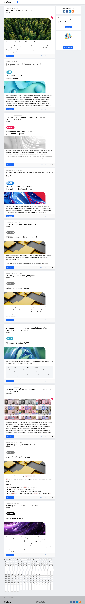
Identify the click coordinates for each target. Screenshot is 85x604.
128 (6, 574)
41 (13, 563)
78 (10, 567)
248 (30, 589)
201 (33, 582)
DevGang (7, 2)
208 (6, 584)
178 (12, 580)
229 (21, 587)
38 (5, 563)
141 (45, 574)
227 (15, 587)
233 (33, 587)
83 (23, 567)
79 (13, 567)
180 (18, 580)
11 (33, 559)
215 (27, 584)
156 (42, 576)
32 (39, 561)
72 (44, 565)
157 (45, 576)
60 (13, 565)
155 (39, 576)
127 (51, 572)
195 (15, 582)
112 (6, 572)
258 (12, 591)
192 (6, 582)
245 (21, 589)
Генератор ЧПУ (7, 597)
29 (31, 561)
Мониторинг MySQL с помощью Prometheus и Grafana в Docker (29, 174)
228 (18, 587)
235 (39, 587)
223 (51, 584)
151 (27, 576)
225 (9, 587)
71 (41, 565)
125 (45, 572)
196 (18, 582)
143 (51, 574)
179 (15, 580)
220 (42, 584)
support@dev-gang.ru (40, 602)
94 (52, 567)
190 (48, 580)
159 (51, 576)
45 (23, 563)
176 (6, 580)
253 (45, 589)
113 (9, 572)
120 (30, 572)
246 (24, 589)
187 (39, 580)
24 (18, 561)
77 (8, 567)
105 (34, 570)
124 (42, 572)
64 (23, 565)
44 (21, 563)
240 (6, 589)
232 (30, 587)
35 (47, 561)
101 (22, 570)
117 (21, 572)
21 (10, 561)
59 (10, 565)
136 (30, 574)
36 (49, 561)
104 (31, 570)
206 (48, 582)
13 (38, 559)
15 (43, 559)
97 (10, 570)
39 (8, 563)
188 (42, 580)
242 (12, 589)
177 (9, 580)
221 (45, 584)
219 (39, 584)
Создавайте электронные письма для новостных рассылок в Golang (26, 118)
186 (36, 580)
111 (52, 570)
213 (21, 584)
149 (21, 576)
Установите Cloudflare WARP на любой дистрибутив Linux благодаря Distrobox (27, 329)
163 (15, 578)
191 (51, 580)
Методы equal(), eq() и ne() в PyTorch (21, 224)
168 (30, 578)
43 (18, 563)
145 (9, 576)
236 (42, 587)
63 (21, 565)
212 (18, 584)
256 (6, 591)
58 (8, 565)
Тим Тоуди (16, 61)
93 (49, 567)
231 (27, 587)
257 (9, 591)
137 (33, 574)
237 (45, 587)
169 (33, 578)
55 (49, 563)
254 (48, 589)
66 (28, 565)
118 (24, 572)
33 (41, 561)
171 (39, 578)
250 (36, 589)
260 (18, 591)
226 (12, 587)
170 (36, 578)
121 (33, 572)
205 (45, 582)
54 (47, 563)
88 (36, 567)
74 (49, 565)
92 (47, 567)
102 (25, 570)
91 (44, 567)
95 (5, 570)
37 (52, 561)
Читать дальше (10, 55)
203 (39, 582)
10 (30, 559)
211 (15, 584)
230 (24, 587)
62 (18, 565)
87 (34, 567)
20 (8, 561)
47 (28, 563)
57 (5, 565)
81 (18, 567)
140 (42, 574)
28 (28, 561)
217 (33, 584)
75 (52, 565)
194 (12, 582)
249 (33, 589)
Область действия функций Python (20, 275)
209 (9, 584)
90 (41, 567)
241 (9, 589)
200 (30, 582)
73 (47, 565)
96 (8, 570)
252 (42, 589)
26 (23, 561)
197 (21, 582)
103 (28, 570)
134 (24, 574)
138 (36, 574)
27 (26, 561)
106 (37, 570)
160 (6, 578)
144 (6, 576)
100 (19, 570)
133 (21, 574)
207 (51, 582)
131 (15, 574)
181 (21, 580)
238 (48, 587)
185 (33, 580)
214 (24, 584)
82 (21, 567)
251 (39, 589)
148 (18, 576)
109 (46, 570)
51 (39, 563)
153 (33, 576)
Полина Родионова (18, 170)
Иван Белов (16, 8)
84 (26, 567)
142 (48, 574)
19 (5, 561)
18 (51, 559)
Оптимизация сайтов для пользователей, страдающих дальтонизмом (29, 390)
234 (36, 587)
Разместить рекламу (68, 47)
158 (48, 576)
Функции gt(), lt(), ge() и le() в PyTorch (21, 444)
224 (6, 587)
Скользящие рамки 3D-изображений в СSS (23, 64)
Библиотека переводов (17, 597)
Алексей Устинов (18, 115)
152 (30, 576)
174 (48, 578)
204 (42, 582)
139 (39, 574)
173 (45, 578)
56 (52, 563)
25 (21, 561)
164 (18, 578)
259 (15, 591)
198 (24, 582)
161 (9, 578)
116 (18, 572)
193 (9, 582)
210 (12, 584)
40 (10, 563)
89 (39, 567)
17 (48, 559)
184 (30, 580)
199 (27, 582)
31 (36, 561)
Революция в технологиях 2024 (19, 10)
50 (36, 563)
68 (34, 565)
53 (44, 563)
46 (26, 563)
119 (27, 572)
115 (15, 572)
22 (13, 561)
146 (12, 576)
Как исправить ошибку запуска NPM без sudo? (25, 505)
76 (5, 567)
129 (9, 574)
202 (36, 582)
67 (31, 565)
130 (12, 574)
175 (51, 578)
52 (41, 563)
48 (31, 563)
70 (39, 565)
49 (34, 563)
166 (24, 578)
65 (26, 565)
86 (31, 567)
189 (45, 580)
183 (27, 580)
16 (46, 559)
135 (27, 574)
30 (34, 561)
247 (27, 589)
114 (12, 572)
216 (30, 584)
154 (36, 576)
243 (15, 589)
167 (27, 578)
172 (42, 578)
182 (24, 580)
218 (36, 584)
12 (35, 559)
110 (49, 570)
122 (36, 572)
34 (44, 561)
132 (18, 574)
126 (48, 572)
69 (36, 565)
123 (39, 572)
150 (24, 576)
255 (51, 589)
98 (13, 570)
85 (28, 567)
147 (15, 576)
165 (21, 578)
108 (43, 570)
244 (18, 589)
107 (40, 570)
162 (12, 578)
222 (48, 584)
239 (51, 587)
